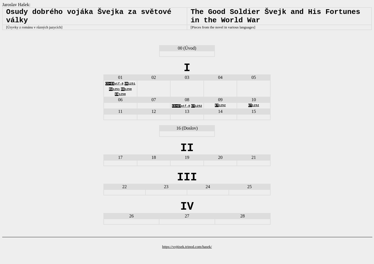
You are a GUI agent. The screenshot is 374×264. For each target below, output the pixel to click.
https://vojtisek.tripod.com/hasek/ (187, 259)
